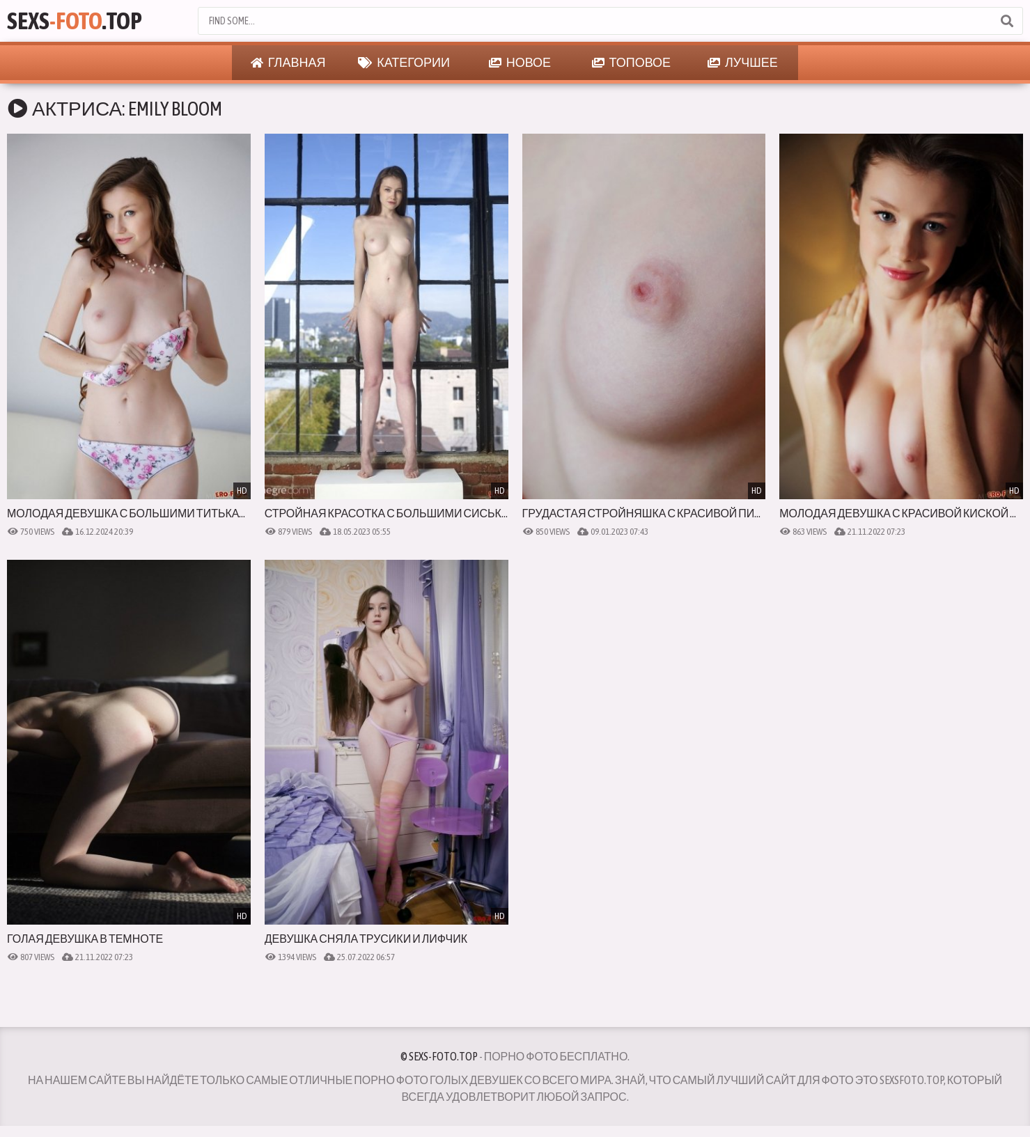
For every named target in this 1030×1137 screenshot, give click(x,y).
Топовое (631, 62)
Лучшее (743, 62)
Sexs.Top (74, 20)
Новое (520, 62)
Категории (404, 62)
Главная (288, 62)
